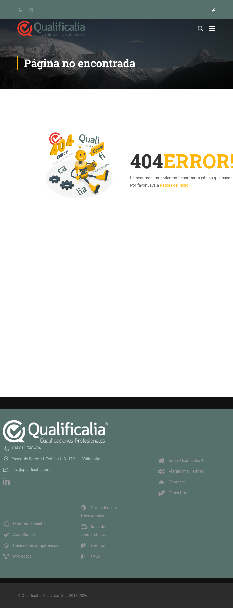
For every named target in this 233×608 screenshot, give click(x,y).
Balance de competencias (31, 545)
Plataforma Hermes (181, 471)
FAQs (90, 556)
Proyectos (17, 556)
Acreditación (19, 535)
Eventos (92, 545)
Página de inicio (174, 185)
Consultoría (174, 493)
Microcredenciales (25, 524)
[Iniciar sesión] (210, 9)
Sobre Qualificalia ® (181, 460)
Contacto (171, 482)
